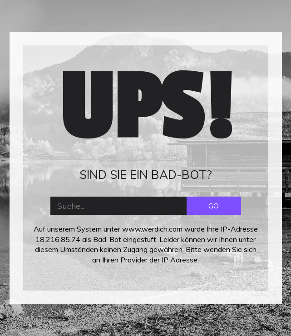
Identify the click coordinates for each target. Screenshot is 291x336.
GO (213, 205)
